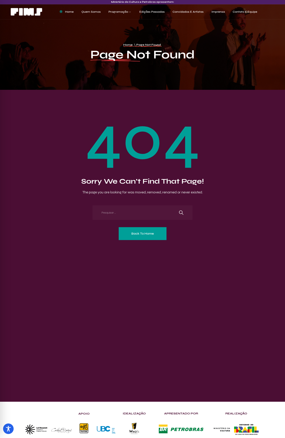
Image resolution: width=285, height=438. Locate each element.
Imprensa (218, 11)
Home (69, 11)
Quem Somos (91, 11)
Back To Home (142, 234)
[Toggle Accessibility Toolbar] (8, 428)
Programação (118, 11)
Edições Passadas (152, 11)
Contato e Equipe (245, 11)
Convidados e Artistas (188, 11)
